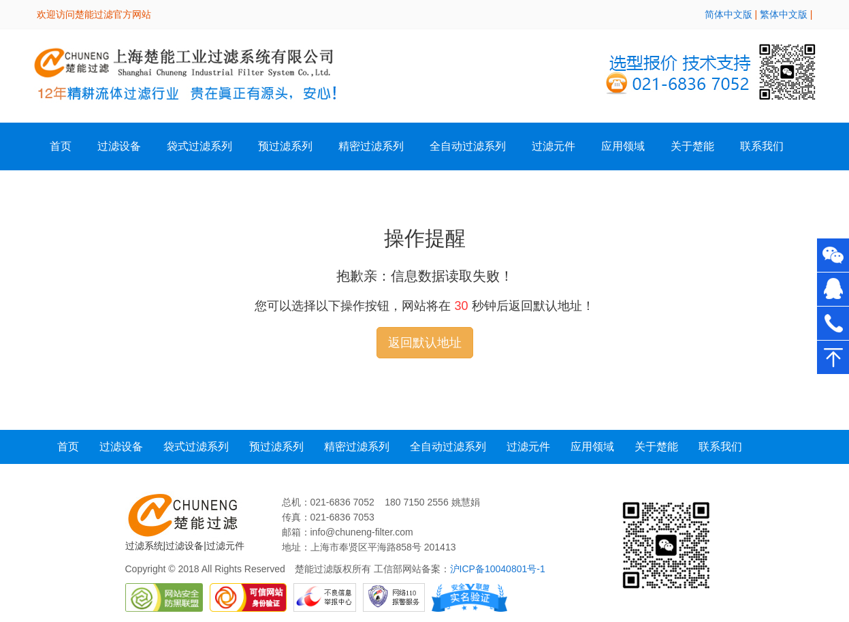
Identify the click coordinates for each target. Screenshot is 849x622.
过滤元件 (528, 446)
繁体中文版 (783, 14)
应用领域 (623, 146)
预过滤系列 (285, 146)
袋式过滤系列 (199, 146)
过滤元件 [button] (553, 146)
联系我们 (762, 146)
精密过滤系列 (371, 146)
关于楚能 (656, 446)
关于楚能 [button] (692, 146)
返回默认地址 (425, 342)
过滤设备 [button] (119, 146)
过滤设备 (121, 446)
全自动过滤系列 (468, 146)
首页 (60, 146)
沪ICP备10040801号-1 (497, 568)
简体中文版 (728, 14)
